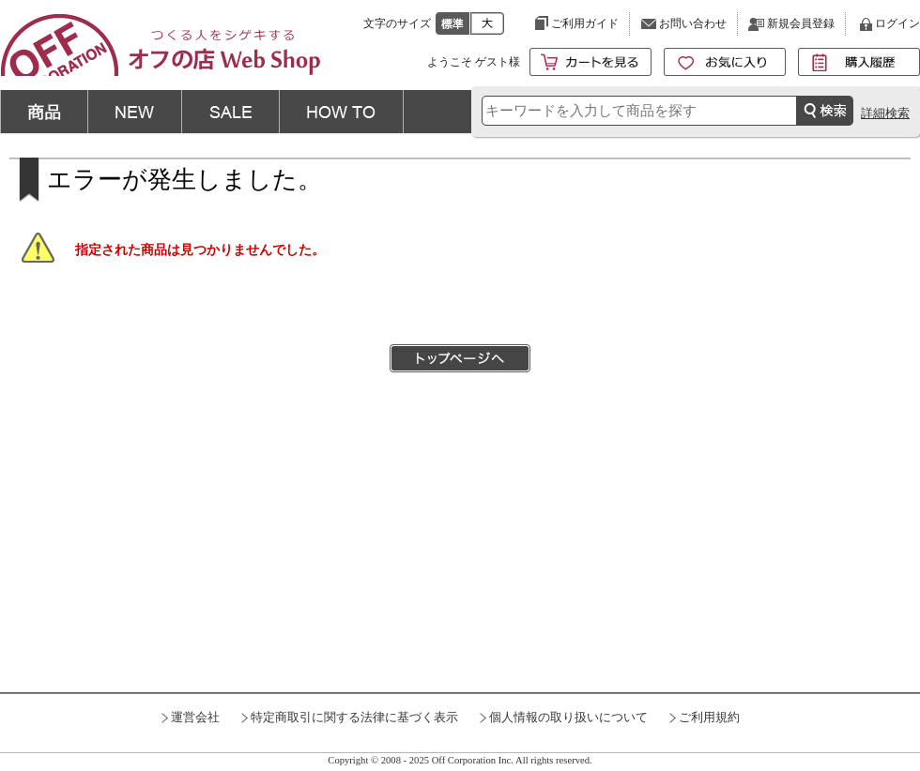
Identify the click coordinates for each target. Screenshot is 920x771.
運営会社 (195, 717)
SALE (230, 111)
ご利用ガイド (585, 23)
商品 (43, 111)
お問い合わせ (693, 23)
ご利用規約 (709, 717)
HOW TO (341, 111)
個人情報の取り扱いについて (568, 717)
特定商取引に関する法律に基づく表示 (354, 717)
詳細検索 (885, 113)
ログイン (897, 23)
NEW (134, 111)
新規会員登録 (801, 23)
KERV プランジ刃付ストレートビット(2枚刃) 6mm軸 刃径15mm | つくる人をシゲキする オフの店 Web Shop (160, 45)
